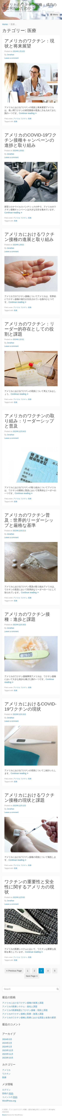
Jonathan (10, 55)
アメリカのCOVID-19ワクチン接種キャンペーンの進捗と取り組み (30, 140)
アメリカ (16, 118)
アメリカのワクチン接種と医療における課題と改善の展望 (29, 1017)
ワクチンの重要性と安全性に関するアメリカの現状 (29, 886)
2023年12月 (7, 1050)
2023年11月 (7, 1054)
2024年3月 (7, 1039)
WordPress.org (9, 1101)
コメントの (9, 1097)
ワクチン (24, 118)
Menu (54, 14)
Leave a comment (11, 58)
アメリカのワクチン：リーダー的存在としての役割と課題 (29, 329)
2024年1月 (7, 1046)
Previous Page (14, 971)
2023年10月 (7, 1057)
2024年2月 (7, 1043)
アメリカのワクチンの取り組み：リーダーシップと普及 (29, 420)
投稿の (7, 1093)
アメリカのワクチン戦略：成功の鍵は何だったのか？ (29, 6)
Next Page (31, 976)
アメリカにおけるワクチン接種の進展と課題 (22, 1003)
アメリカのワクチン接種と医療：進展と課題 (22, 1014)
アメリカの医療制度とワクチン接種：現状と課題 (25, 1010)
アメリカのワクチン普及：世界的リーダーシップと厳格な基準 (29, 520)
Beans (4, 1115)
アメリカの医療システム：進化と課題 (19, 1006)
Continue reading (28, 113)
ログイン (6, 1090)
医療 (29, 118)
